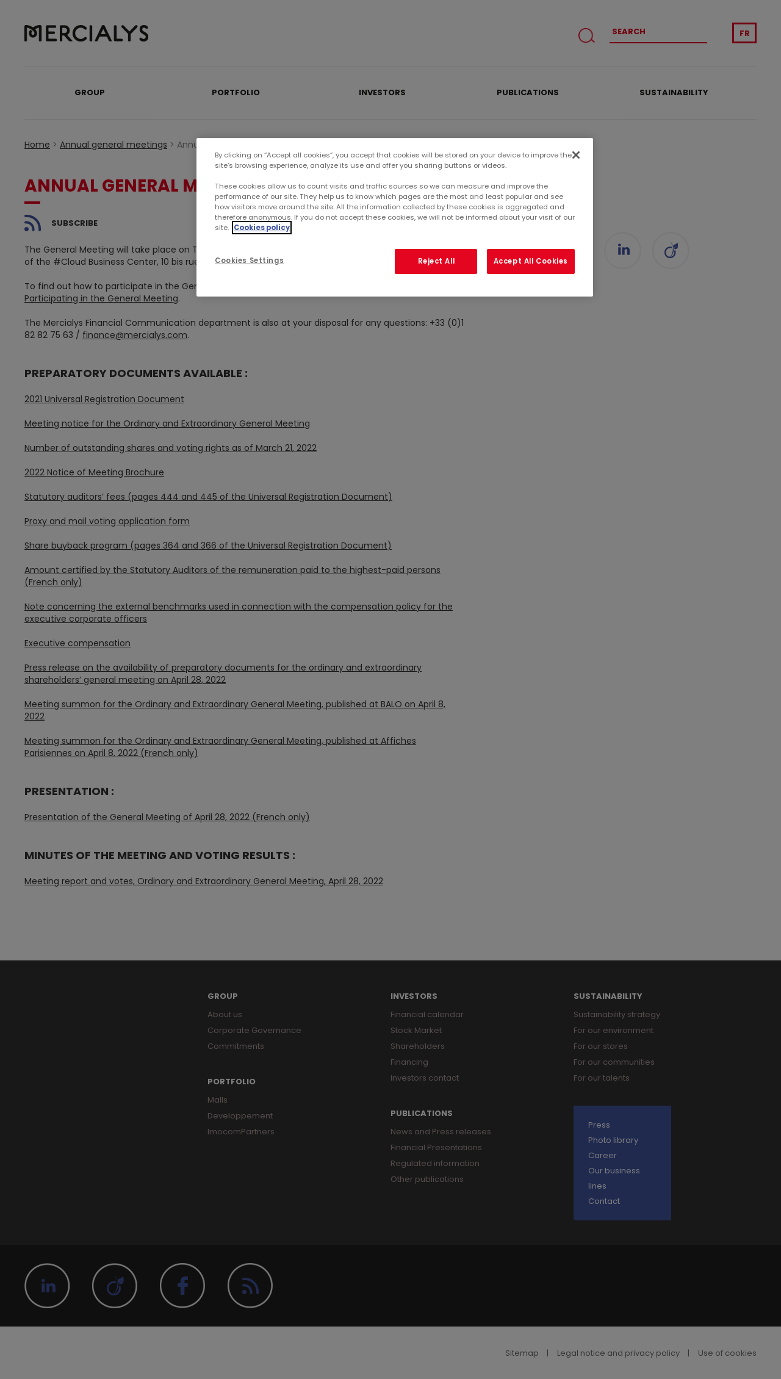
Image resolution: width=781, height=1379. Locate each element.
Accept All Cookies (531, 261)
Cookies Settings (249, 260)
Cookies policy (262, 227)
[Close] (576, 155)
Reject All (436, 261)
